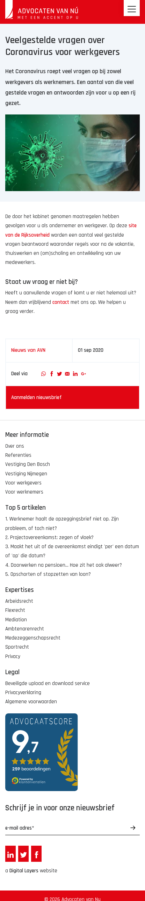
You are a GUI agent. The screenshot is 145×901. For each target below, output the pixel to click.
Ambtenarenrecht (24, 629)
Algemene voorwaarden (31, 701)
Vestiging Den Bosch (27, 464)
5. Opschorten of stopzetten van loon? (48, 574)
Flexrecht (15, 610)
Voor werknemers (24, 492)
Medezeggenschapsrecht (32, 638)
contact (60, 302)
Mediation (16, 619)
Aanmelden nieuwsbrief (36, 397)
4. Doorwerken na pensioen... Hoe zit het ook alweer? (63, 565)
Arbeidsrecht (19, 601)
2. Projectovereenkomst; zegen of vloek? (49, 537)
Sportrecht (17, 647)
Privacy (12, 656)
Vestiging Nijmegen (26, 473)
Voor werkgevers (23, 483)
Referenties (18, 455)
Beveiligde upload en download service (47, 683)
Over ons (14, 446)
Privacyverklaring (23, 692)
